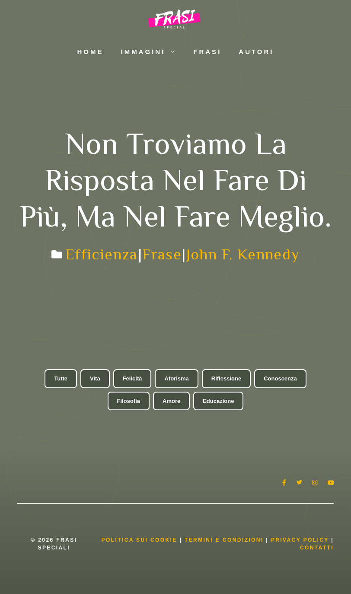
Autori (256, 51)
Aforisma (176, 378)
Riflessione (226, 378)
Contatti (317, 548)
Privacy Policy (301, 540)
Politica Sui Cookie (139, 540)
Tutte (60, 378)
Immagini (153, 52)
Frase (162, 254)
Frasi (207, 51)
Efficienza (101, 254)
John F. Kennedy (243, 254)
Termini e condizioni (224, 540)
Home (90, 51)
